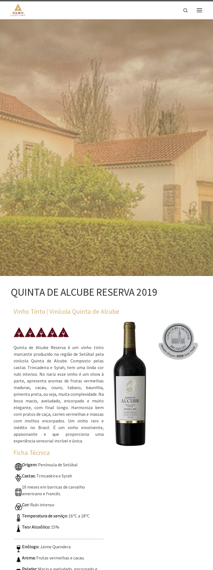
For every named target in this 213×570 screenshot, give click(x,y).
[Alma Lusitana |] (18, 9)
